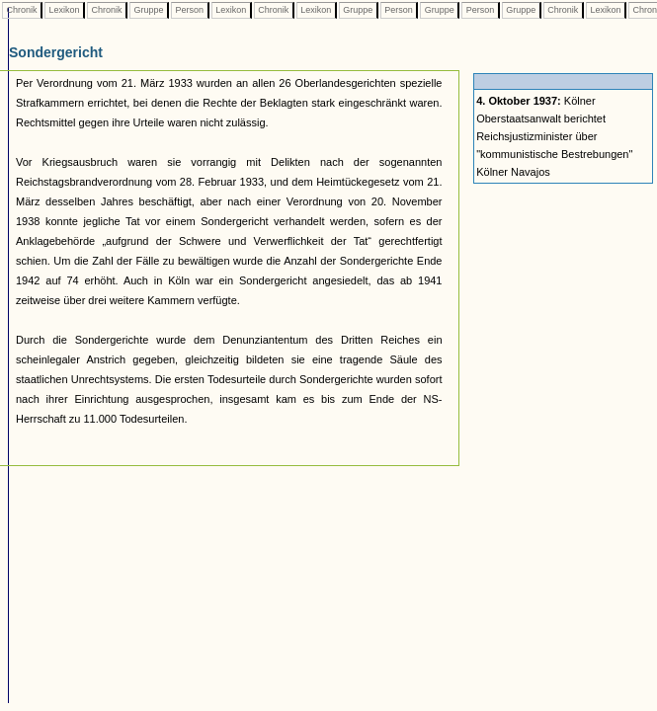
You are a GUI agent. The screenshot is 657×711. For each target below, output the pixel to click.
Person (189, 10)
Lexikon (64, 10)
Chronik (22, 10)
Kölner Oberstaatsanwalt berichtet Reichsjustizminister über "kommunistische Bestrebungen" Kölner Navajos (554, 136)
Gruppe (148, 10)
